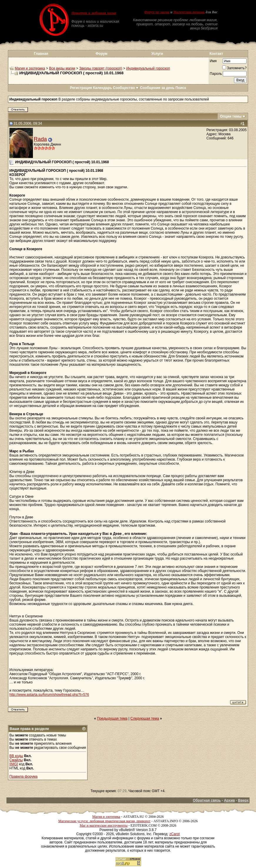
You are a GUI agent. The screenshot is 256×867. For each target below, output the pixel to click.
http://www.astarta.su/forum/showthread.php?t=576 (49, 695)
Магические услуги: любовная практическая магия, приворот (104, 821)
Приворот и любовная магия (93, 13)
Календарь (102, 88)
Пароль (216, 74)
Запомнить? (234, 68)
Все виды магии (62, 68)
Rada (40, 139)
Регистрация (81, 88)
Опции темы (231, 116)
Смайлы (16, 760)
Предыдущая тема (112, 718)
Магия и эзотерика (30, 68)
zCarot (174, 834)
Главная (41, 54)
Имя (213, 61)
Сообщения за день (157, 88)
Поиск (180, 88)
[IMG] (13, 764)
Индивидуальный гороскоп (148, 68)
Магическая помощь (189, 12)
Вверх (243, 800)
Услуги (157, 54)
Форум (101, 54)
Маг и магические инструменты (104, 825)
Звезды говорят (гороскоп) (100, 68)
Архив (229, 800)
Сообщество (126, 88)
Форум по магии (157, 12)
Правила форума (23, 776)
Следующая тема (144, 718)
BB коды (16, 756)
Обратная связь (207, 800)
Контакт (216, 54)
